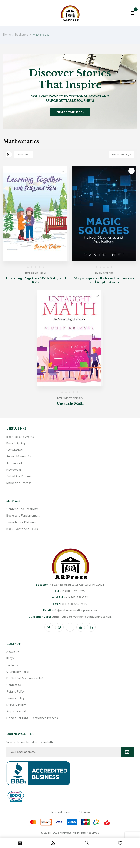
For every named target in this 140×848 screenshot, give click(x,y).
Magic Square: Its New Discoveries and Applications (104, 280)
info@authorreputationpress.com (70, 610)
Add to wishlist (63, 171)
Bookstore (21, 34)
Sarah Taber (38, 272)
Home (7, 34)
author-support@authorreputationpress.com (70, 616)
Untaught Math (70, 403)
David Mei (106, 272)
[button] (133, 12)
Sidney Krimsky (73, 397)
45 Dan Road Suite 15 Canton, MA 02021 (70, 584)
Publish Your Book (70, 112)
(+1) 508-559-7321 (70, 597)
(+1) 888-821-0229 (70, 591)
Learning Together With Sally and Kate (36, 280)
